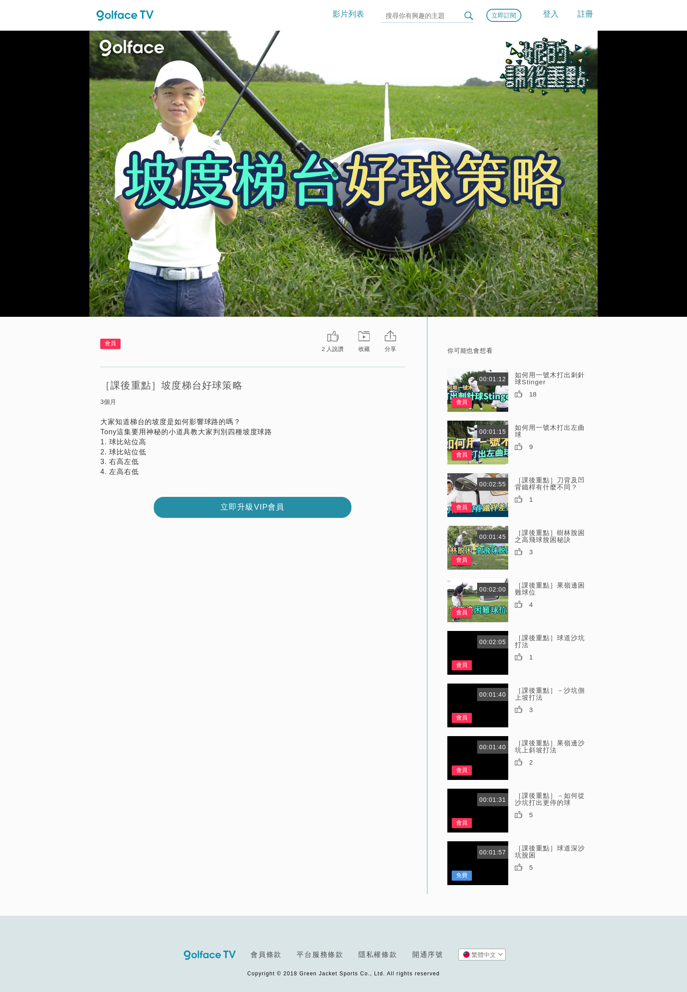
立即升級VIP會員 (252, 507)
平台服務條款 (320, 954)
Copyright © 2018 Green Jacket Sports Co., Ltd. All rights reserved (343, 974)
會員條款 (266, 954)
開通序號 (427, 954)
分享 (390, 349)
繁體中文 (483, 954)
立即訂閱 (504, 15)
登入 (551, 14)
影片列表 (348, 14)
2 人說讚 (333, 349)
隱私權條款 (377, 954)
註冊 (585, 14)
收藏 (364, 349)
